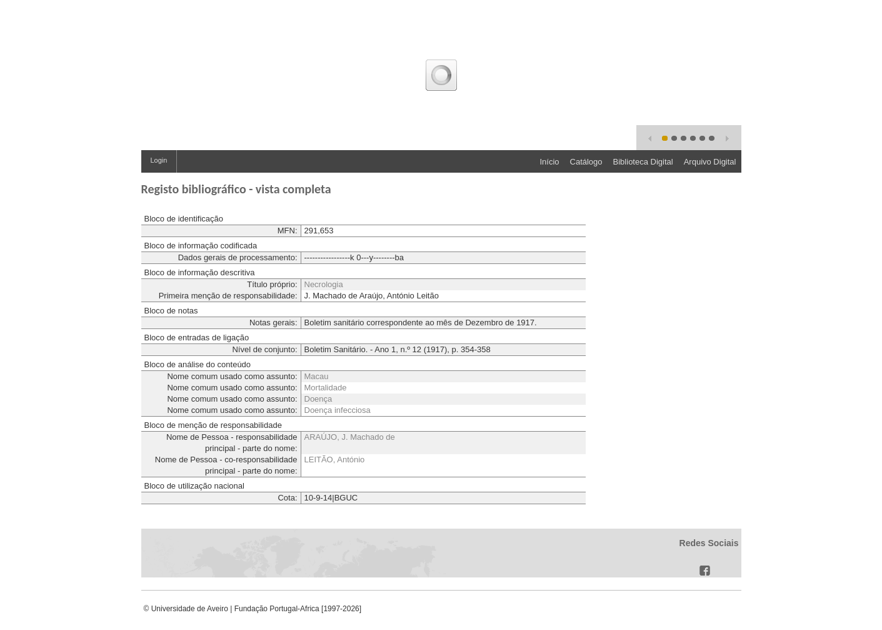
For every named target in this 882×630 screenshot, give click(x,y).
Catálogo (586, 161)
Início (549, 161)
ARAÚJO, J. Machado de (349, 437)
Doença (318, 399)
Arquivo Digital (710, 161)
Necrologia (323, 284)
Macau (316, 376)
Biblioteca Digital (643, 161)
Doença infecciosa (337, 410)
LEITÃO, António (334, 459)
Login (159, 160)
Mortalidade (325, 387)
